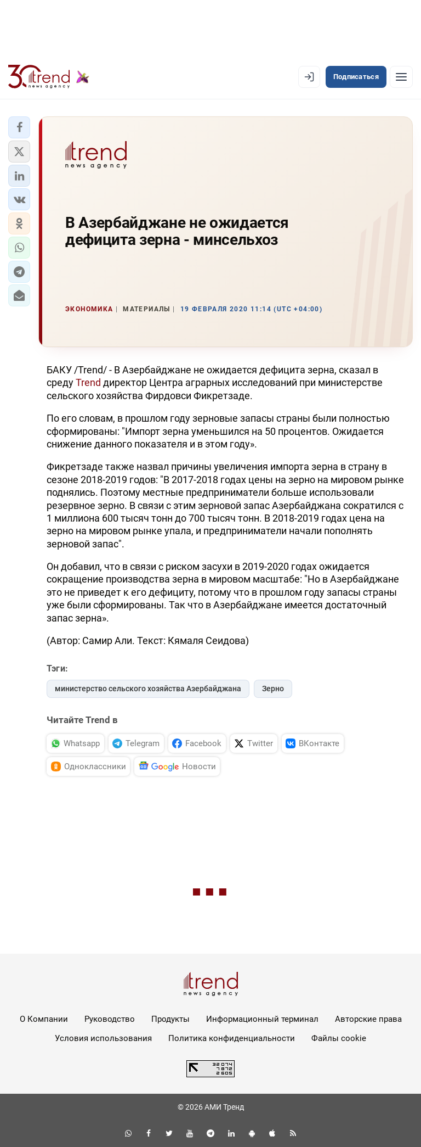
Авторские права (368, 1019)
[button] (19, 127)
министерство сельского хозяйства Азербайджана (148, 688)
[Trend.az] (48, 77)
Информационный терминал (262, 1019)
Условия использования (103, 1038)
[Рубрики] (401, 77)
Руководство (109, 1019)
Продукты (170, 1019)
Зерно (273, 688)
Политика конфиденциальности (231, 1038)
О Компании (44, 1019)
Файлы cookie (338, 1038)
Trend (88, 382)
